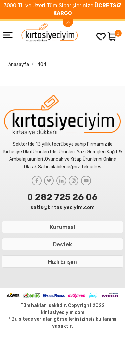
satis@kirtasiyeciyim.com (62, 207)
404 (41, 64)
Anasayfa (18, 64)
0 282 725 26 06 (62, 197)
